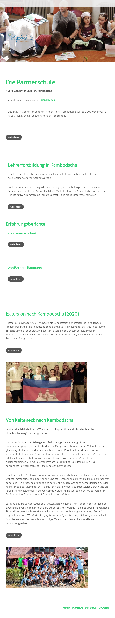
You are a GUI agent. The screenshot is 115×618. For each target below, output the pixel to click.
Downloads (104, 608)
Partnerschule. (48, 100)
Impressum (77, 608)
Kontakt (66, 608)
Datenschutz (90, 608)
